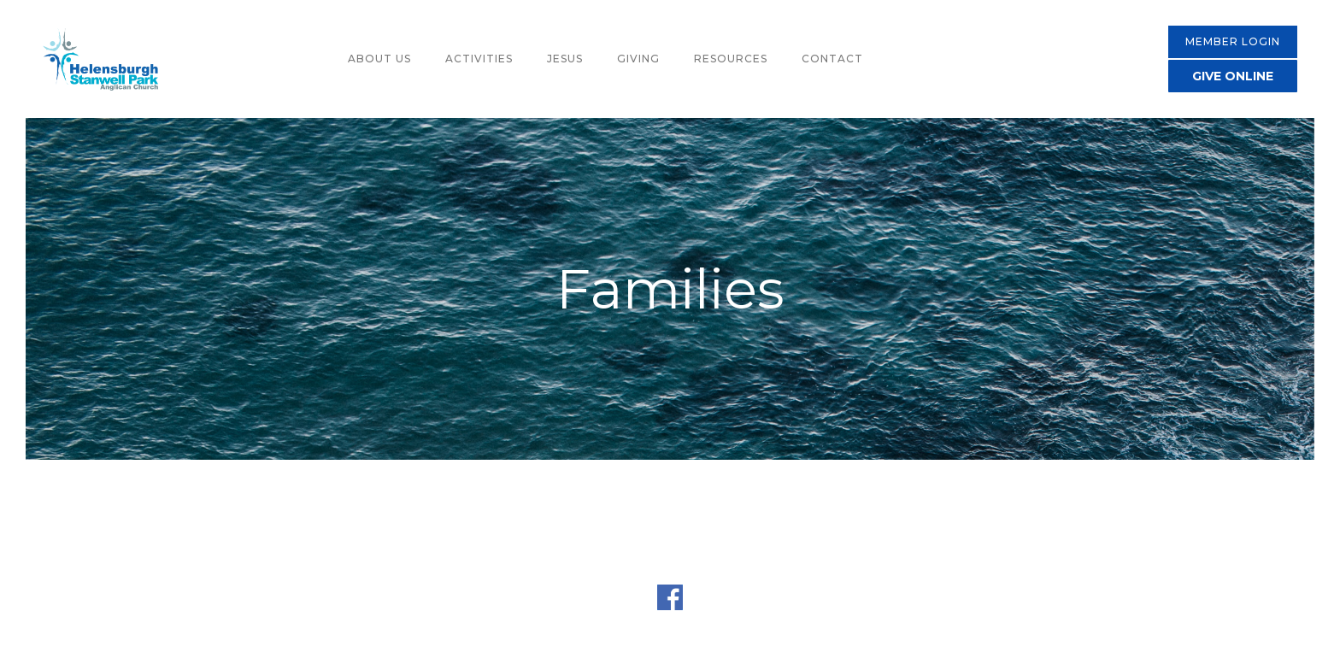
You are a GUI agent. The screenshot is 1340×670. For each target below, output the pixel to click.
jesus (565, 58)
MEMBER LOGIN (1232, 41)
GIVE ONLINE (1232, 76)
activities (479, 58)
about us (379, 58)
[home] (100, 59)
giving (638, 58)
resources (730, 58)
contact (832, 58)
